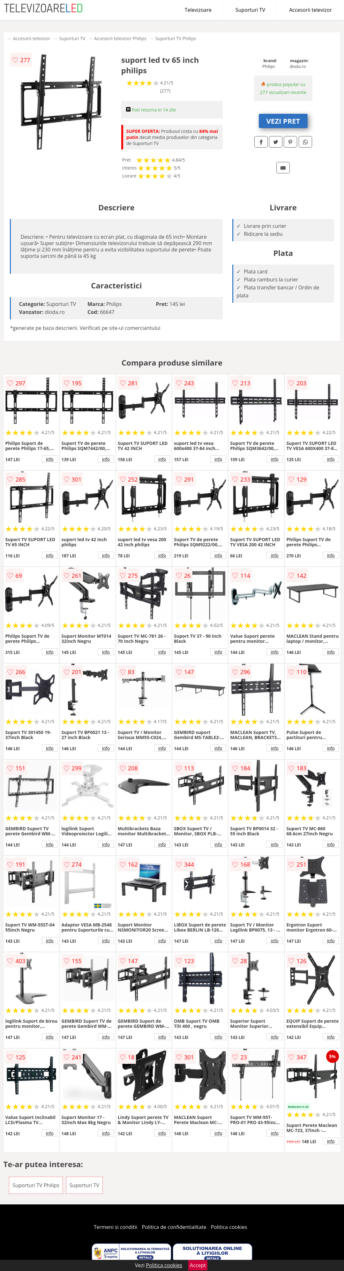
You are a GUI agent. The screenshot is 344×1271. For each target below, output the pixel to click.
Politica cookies (229, 1227)
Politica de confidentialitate (174, 1227)
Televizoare (198, 9)
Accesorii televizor (310, 9)
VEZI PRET (283, 121)
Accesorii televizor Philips (120, 38)
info (50, 459)
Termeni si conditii (116, 1227)
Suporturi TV (250, 9)
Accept (198, 1265)
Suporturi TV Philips (175, 38)
